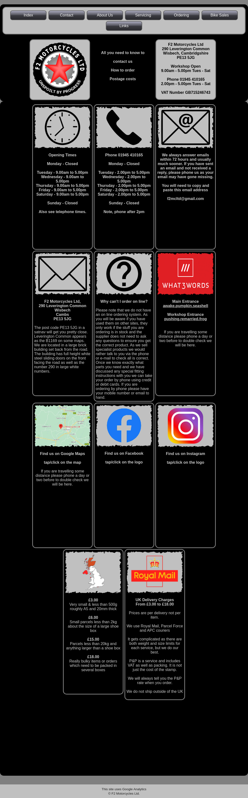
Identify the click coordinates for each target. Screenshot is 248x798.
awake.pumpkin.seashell (185, 306)
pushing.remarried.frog (185, 319)
